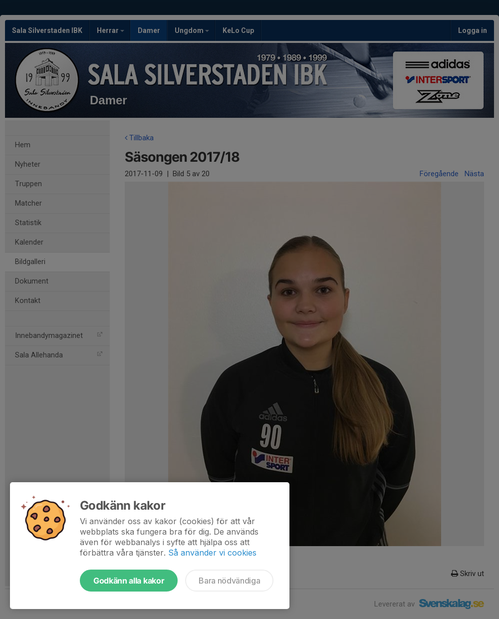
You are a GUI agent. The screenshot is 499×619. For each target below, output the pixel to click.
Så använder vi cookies (212, 553)
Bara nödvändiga (229, 581)
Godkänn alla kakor (128, 581)
